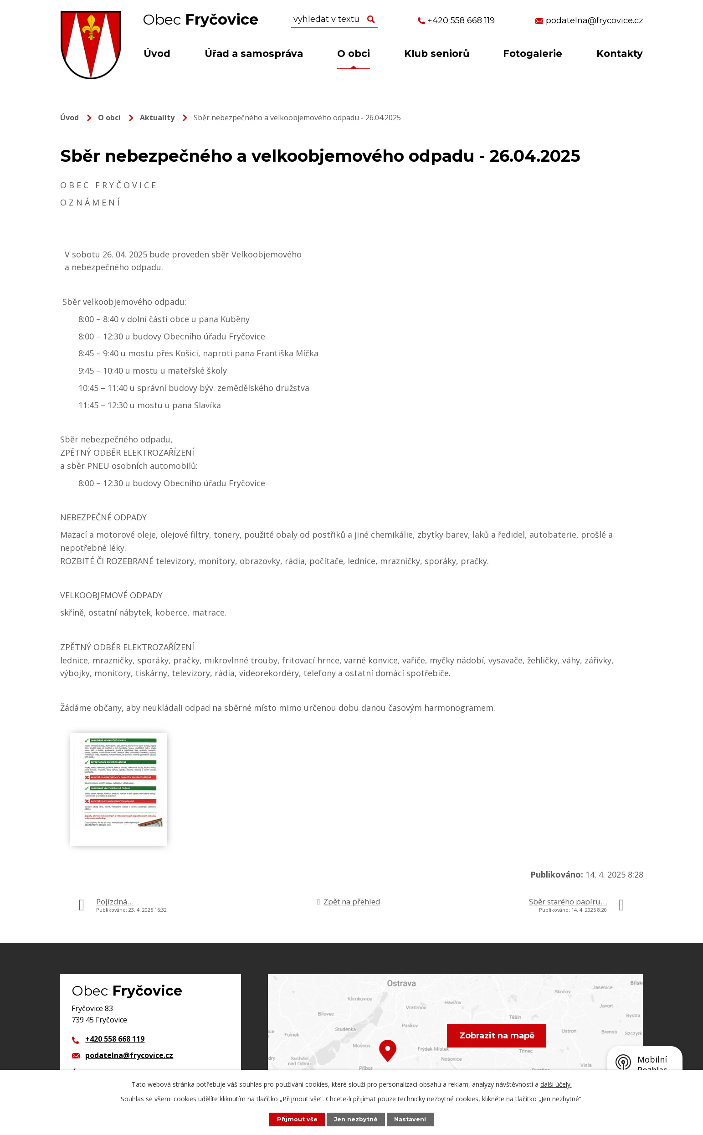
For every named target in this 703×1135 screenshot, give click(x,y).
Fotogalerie (532, 53)
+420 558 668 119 (114, 1039)
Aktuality (157, 118)
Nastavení (410, 1119)
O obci (353, 53)
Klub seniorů (436, 53)
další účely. (556, 1084)
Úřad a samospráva (254, 53)
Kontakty (619, 53)
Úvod (157, 53)
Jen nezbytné (356, 1119)
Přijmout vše (297, 1119)
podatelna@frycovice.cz (129, 1055)
